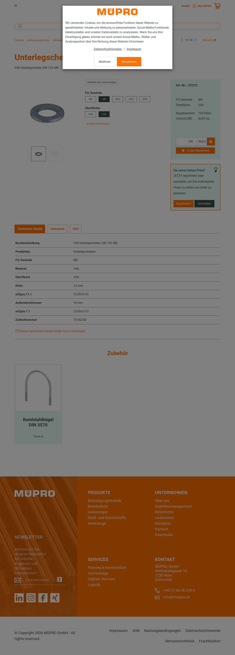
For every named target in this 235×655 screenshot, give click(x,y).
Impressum (134, 49)
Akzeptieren (129, 61)
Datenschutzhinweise (108, 49)
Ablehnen (105, 61)
